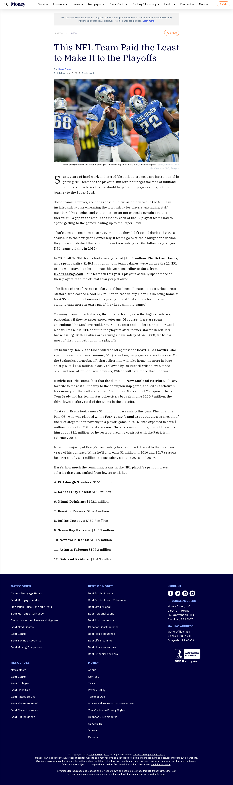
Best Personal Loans (101, 613)
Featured (185, 4)
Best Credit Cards (22, 627)
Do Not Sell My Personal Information (111, 703)
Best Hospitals (20, 690)
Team (91, 683)
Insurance (59, 4)
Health (168, 4)
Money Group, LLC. (99, 754)
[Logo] (18, 4)
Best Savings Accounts (26, 640)
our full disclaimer (161, 764)
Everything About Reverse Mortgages (34, 620)
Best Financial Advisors (103, 654)
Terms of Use (96, 696)
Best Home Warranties (102, 647)
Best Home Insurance (101, 634)
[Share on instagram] (185, 593)
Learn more (148, 21)
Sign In (223, 4)
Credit (41, 4)
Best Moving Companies (26, 647)
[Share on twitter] (178, 593)
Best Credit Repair (99, 607)
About (92, 670)
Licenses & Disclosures (103, 717)
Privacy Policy (96, 690)
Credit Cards (117, 4)
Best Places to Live (23, 696)
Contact (93, 676)
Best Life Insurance (100, 640)
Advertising (95, 723)
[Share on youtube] (192, 593)
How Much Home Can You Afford (31, 607)
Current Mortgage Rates (26, 593)
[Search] (6, 4)
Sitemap (93, 730)
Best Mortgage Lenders (26, 600)
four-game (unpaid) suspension (131, 417)
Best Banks (18, 634)
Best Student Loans (101, 593)
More (202, 4)
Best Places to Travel (24, 703)
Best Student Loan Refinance (107, 600)
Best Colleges (20, 683)
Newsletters (18, 670)
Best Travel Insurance (24, 710)
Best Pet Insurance (23, 717)
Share (172, 32)
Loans (76, 4)
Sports (73, 33)
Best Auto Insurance (101, 620)
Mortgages (94, 4)
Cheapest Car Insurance (103, 627)
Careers (93, 737)
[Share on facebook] (170, 593)
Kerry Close (64, 69)
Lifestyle (58, 33)
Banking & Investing (144, 4)
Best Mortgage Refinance (27, 613)
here (162, 774)
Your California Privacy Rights (107, 710)
